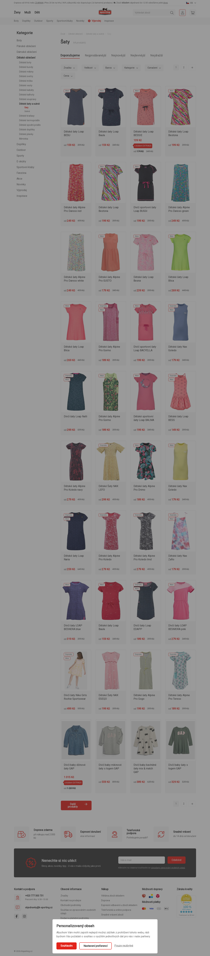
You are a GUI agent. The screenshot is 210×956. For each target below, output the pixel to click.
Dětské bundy (26, 67)
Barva (108, 68)
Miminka (23, 138)
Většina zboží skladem (112, 896)
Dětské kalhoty (26, 94)
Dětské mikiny (26, 71)
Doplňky (21, 144)
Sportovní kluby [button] (65, 21)
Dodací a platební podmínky (75, 919)
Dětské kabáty (26, 90)
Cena (67, 76)
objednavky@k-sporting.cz (38, 908)
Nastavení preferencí (95, 945)
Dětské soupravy (27, 99)
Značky (64, 896)
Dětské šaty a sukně (29, 103)
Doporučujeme (72, 56)
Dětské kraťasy (26, 115)
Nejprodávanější (103, 56)
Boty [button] (16, 21)
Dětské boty (25, 62)
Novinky (80, 21)
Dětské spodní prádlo (30, 125)
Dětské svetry (26, 76)
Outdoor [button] (38, 21)
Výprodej (22, 190)
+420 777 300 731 (34, 896)
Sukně (27, 111)
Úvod (63, 34)
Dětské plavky (26, 134)
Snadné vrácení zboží (112, 915)
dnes (165, 3)
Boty (19, 40)
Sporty (20, 155)
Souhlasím (67, 945)
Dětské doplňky (27, 129)
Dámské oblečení (27, 51)
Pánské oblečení (26, 46)
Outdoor (21, 150)
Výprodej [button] (94, 21)
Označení (152, 68)
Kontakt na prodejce (71, 901)
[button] (191, 3)
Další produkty (77, 806)
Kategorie (130, 68)
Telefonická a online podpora (116, 911)
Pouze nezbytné (123, 945)
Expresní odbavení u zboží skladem (119, 906)
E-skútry (21, 161)
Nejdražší (175, 56)
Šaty (26, 107)
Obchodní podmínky (71, 906)
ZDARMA (39, 3)
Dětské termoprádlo (29, 120)
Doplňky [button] (26, 21)
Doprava (105, 901)
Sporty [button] (49, 21)
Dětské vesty (25, 85)
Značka (68, 68)
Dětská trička (25, 81)
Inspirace (109, 21)
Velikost (88, 68)
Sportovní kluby (25, 167)
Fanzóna (21, 172)
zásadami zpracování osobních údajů (168, 869)
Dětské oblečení (26, 57)
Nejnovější (130, 56)
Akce (19, 178)
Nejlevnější (153, 56)
